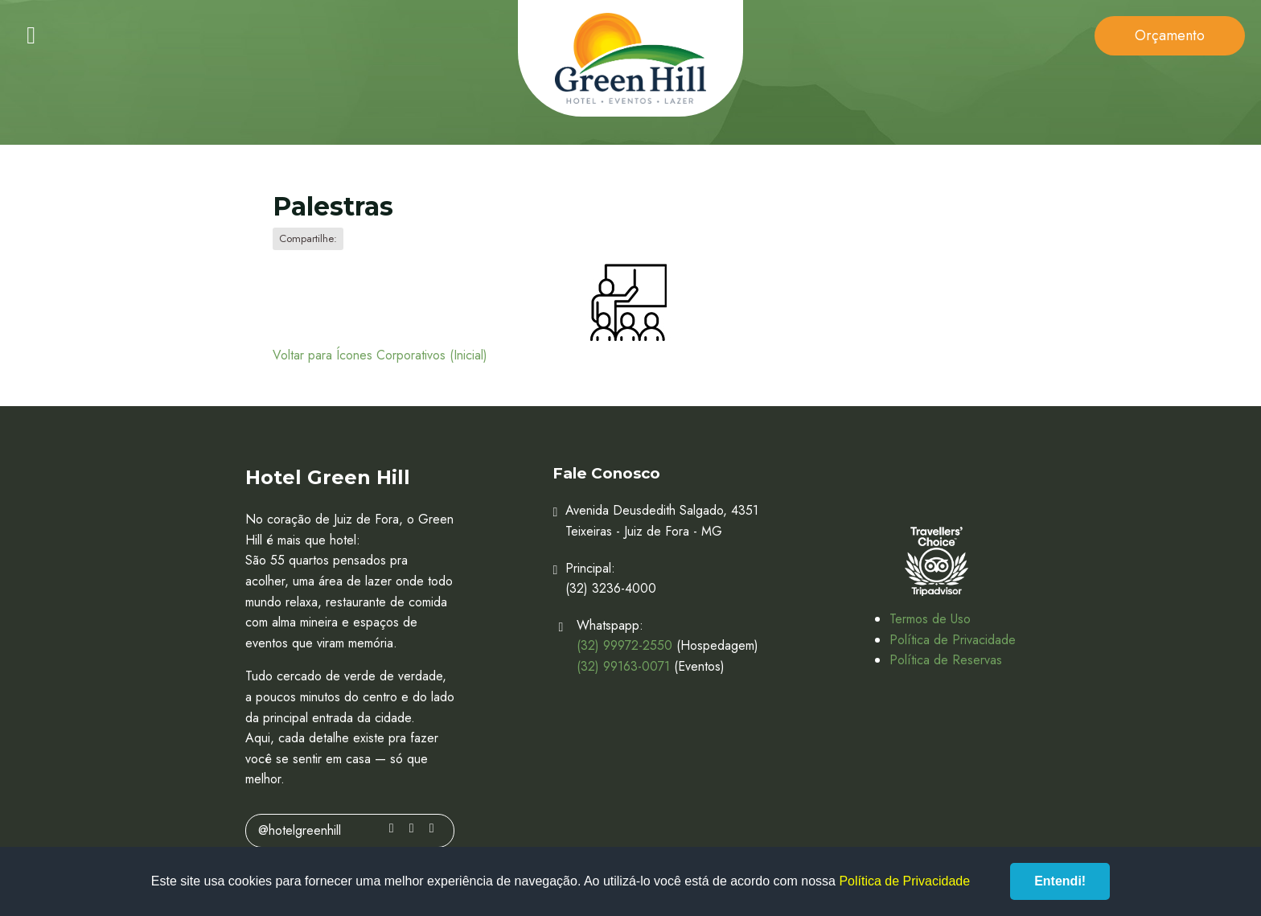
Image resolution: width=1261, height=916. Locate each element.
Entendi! (1060, 881)
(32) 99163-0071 (623, 666)
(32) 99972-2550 (624, 645)
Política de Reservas (945, 660)
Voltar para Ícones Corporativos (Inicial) (380, 355)
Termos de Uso (930, 619)
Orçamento (1170, 35)
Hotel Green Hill (630, 58)
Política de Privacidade (952, 640)
